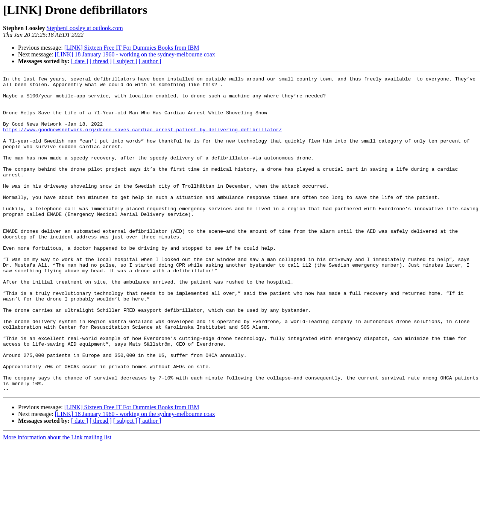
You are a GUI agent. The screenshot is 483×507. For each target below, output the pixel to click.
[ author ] (150, 61)
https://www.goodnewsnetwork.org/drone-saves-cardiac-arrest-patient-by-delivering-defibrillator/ (142, 140)
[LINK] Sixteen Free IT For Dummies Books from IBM (131, 47)
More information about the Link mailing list (57, 500)
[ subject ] (125, 61)
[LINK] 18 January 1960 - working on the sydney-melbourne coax (135, 54)
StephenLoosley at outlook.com (85, 28)
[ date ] (79, 61)
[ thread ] (101, 61)
